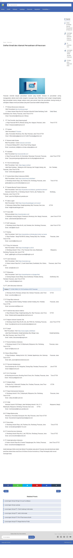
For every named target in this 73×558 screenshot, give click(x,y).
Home (3, 9)
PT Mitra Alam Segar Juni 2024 (70, 68)
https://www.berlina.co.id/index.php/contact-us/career (34, 234)
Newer (6, 491)
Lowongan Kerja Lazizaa (12, 506)
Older (57, 491)
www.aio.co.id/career (26, 142)
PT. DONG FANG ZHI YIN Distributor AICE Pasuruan (23, 289)
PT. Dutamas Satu (69, 48)
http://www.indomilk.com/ (22, 154)
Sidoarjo (17, 9)
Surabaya (24, 9)
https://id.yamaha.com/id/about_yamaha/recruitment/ (34, 189)
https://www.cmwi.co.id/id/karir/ (28, 178)
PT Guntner (18, 131)
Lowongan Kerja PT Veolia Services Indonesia (70, 57)
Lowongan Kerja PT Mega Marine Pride (17, 523)
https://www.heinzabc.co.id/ (22, 214)
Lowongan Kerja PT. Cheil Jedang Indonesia (19, 510)
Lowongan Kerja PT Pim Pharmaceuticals (18, 518)
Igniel (70, 544)
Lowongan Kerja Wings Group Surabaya (17, 501)
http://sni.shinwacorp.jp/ (22, 109)
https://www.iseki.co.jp (25, 261)
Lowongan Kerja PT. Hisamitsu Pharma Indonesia (70, 38)
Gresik (9, 9)
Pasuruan (32, 9)
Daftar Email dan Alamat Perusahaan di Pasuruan (69, 27)
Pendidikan (50, 9)
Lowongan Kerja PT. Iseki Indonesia (16, 514)
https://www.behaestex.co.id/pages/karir (30, 274)
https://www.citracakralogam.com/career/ (30, 203)
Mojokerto (41, 9)
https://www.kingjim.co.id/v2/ (27, 247)
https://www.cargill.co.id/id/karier (27, 331)
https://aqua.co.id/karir (25, 165)
